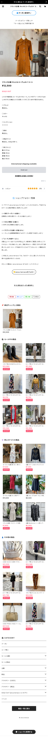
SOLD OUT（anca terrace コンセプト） (15, 693)
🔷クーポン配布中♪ (24, 13)
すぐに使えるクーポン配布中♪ (24, 285)
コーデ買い (5, 650)
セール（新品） (6, 662)
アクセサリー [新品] (8, 686)
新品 (3, 674)
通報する (43, 181)
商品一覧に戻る (24, 709)
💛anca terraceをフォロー (24, 272)
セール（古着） (6, 656)
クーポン (4, 644)
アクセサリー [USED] (8, 680)
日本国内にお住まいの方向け (24, 176)
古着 (3, 668)
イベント (4, 699)
